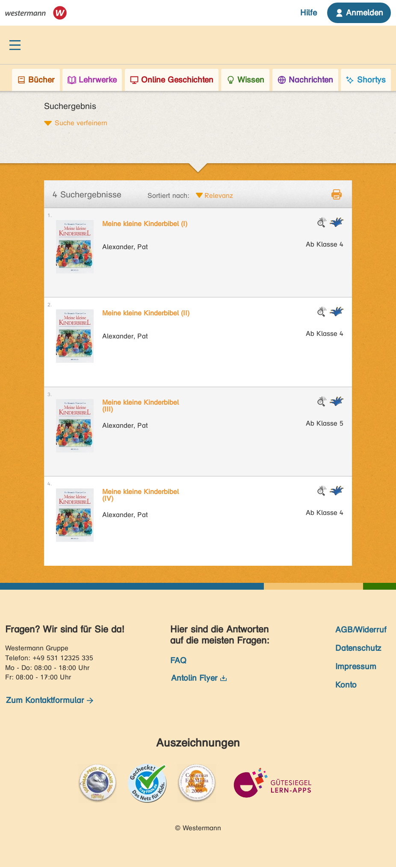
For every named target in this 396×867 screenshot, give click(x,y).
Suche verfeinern (81, 122)
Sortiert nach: (168, 195)
